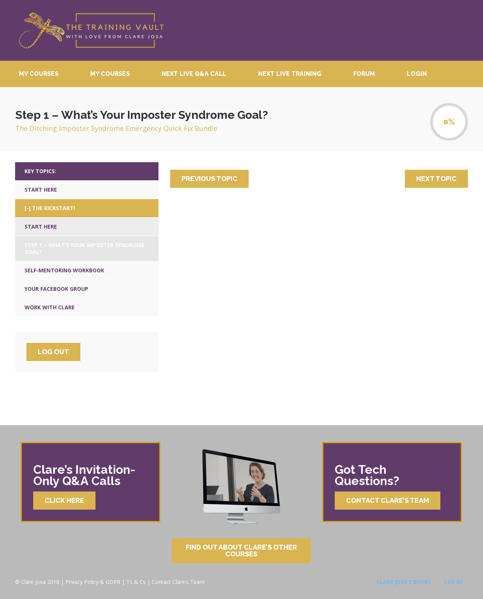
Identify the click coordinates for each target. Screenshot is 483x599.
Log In (453, 581)
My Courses (38, 73)
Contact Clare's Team (178, 581)
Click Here (64, 500)
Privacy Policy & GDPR (92, 581)
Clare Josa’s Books (404, 581)
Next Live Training (289, 73)
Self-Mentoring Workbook (64, 270)
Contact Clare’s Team (387, 500)
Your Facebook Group (56, 288)
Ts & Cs (136, 581)
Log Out (53, 352)
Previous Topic (209, 179)
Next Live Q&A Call (194, 73)
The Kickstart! (53, 208)
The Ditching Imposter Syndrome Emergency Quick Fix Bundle (116, 128)
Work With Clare (50, 307)
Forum (364, 73)
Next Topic (436, 179)
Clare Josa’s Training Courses (91, 30)
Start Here (41, 189)
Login (417, 73)
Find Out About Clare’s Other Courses (241, 550)
